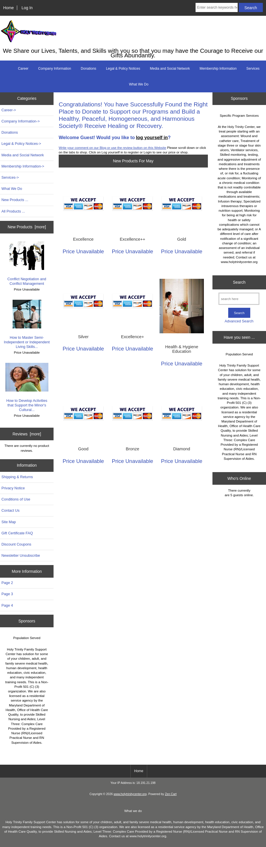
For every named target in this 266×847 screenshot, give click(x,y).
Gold (181, 239)
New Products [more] (27, 227)
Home (8, 7)
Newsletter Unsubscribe (20, 555)
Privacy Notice (13, 488)
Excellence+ (132, 336)
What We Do (139, 84)
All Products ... (13, 211)
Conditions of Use (15, 499)
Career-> (8, 110)
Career (23, 69)
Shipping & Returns (17, 477)
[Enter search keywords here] (216, 7)
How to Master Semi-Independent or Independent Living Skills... (27, 324)
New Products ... (14, 200)
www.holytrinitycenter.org (130, 794)
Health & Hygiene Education (181, 349)
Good (83, 449)
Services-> (10, 177)
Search (239, 282)
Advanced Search (239, 321)
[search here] (238, 299)
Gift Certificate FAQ (17, 533)
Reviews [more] (27, 434)
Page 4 (7, 605)
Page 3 (7, 594)
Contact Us (10, 510)
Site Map (8, 522)
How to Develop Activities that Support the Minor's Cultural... (26, 387)
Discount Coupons (16, 544)
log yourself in (152, 137)
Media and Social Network (170, 69)
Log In (27, 7)
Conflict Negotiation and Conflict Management (26, 263)
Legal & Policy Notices (123, 69)
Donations (88, 69)
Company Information (54, 69)
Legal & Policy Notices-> (21, 143)
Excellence (83, 239)
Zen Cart (171, 794)
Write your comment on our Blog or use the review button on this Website (112, 147)
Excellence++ (132, 239)
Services (252, 69)
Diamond (181, 449)
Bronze (132, 449)
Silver (83, 336)
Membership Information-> (22, 166)
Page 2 (7, 583)
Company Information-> (20, 121)
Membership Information (218, 69)
